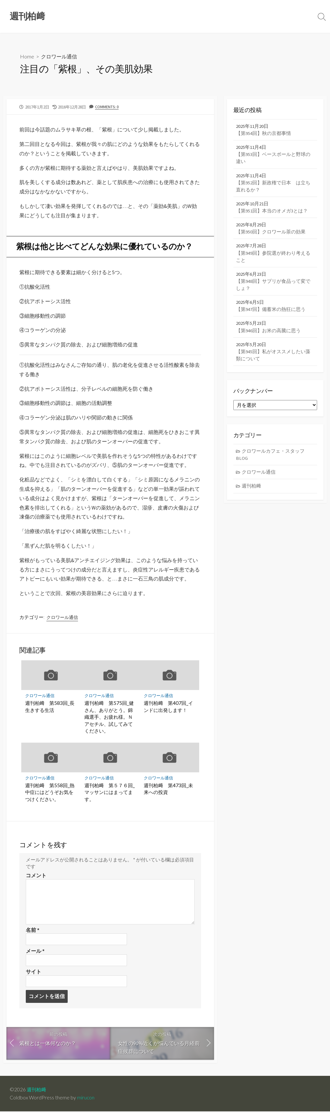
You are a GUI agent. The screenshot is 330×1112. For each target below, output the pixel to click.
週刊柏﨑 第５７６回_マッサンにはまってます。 (109, 792)
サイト (33, 972)
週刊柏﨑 (251, 490)
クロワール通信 (59, 57)
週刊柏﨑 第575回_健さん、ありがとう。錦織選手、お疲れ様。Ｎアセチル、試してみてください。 (109, 717)
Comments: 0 (107, 106)
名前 (32, 930)
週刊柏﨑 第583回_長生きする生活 (49, 706)
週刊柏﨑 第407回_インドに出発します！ (168, 706)
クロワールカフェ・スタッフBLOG (270, 458)
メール (35, 951)
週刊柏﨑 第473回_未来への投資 (168, 788)
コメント (36, 875)
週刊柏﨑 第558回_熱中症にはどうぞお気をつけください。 (49, 792)
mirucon (86, 1098)
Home (27, 57)
